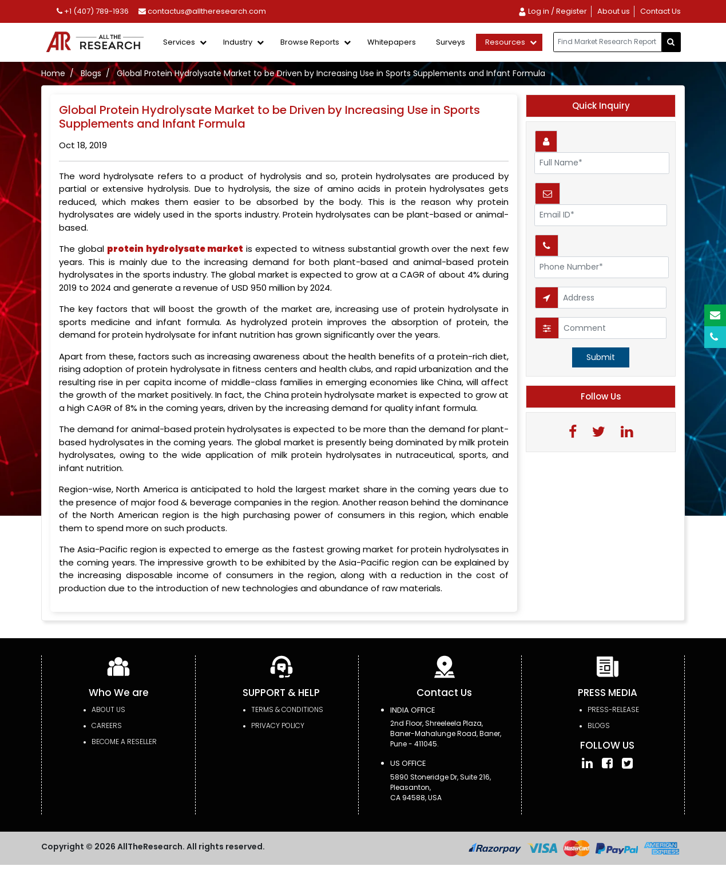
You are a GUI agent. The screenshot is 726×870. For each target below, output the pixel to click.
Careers (107, 725)
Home (53, 73)
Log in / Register (552, 11)
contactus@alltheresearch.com (202, 11)
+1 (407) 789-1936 (93, 11)
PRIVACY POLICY (277, 725)
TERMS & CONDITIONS (287, 709)
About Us (108, 709)
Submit (600, 357)
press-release (613, 709)
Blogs (91, 73)
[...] (607, 42)
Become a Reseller (124, 741)
